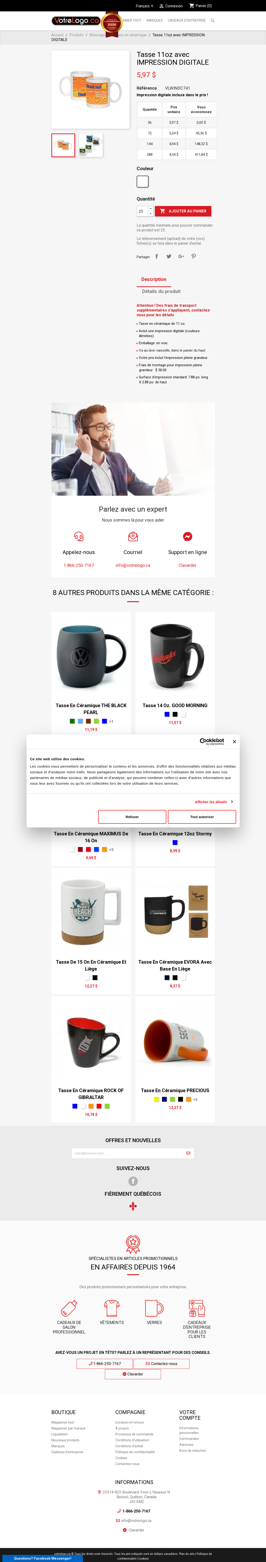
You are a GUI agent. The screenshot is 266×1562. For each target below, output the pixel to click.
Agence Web (118, 1556)
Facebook (133, 1181)
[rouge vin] (80, 849)
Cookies (121, 1447)
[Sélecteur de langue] (145, 6)
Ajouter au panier (183, 211)
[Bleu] (104, 721)
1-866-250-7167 (89, 1363)
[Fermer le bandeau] (234, 741)
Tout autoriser (202, 817)
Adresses (186, 1434)
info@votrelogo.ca (136, 1509)
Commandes (189, 1428)
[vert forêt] (72, 721)
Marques (58, 1435)
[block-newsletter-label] (127, 1153)
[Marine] (167, 977)
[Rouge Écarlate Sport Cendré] (88, 849)
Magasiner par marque (68, 1417)
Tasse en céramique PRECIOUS (175, 1090)
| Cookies (143, 1547)
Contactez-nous (133, 1363)
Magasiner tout (127, 20)
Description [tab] (153, 279)
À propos (122, 1417)
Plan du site (186, 1543)
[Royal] (96, 849)
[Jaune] (156, 1099)
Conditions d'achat (129, 1435)
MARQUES (155, 20)
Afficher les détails (211, 802)
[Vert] (96, 721)
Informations (134, 1471)
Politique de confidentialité (135, 1441)
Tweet (169, 256)
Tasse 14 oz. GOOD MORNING (175, 705)
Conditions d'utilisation (132, 1429)
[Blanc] (143, 183)
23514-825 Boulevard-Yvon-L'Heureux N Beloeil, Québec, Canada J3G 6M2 (136, 1486)
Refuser (132, 817)
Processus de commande (134, 1423)
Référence (147, 88)
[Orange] (104, 849)
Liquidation (59, 1423)
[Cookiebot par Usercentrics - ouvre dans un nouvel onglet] (203, 741)
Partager (156, 256)
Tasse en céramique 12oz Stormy (175, 834)
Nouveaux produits (65, 1429)
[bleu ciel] (80, 721)
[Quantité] (142, 211)
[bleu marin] (164, 1099)
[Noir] (175, 714)
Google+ (181, 256)
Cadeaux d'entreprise (187, 20)
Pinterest (193, 256)
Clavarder (177, 1363)
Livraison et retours (129, 1411)
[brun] (88, 721)
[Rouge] (99, 1106)
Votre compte (190, 1404)
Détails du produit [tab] (161, 291)
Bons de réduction (192, 1440)
